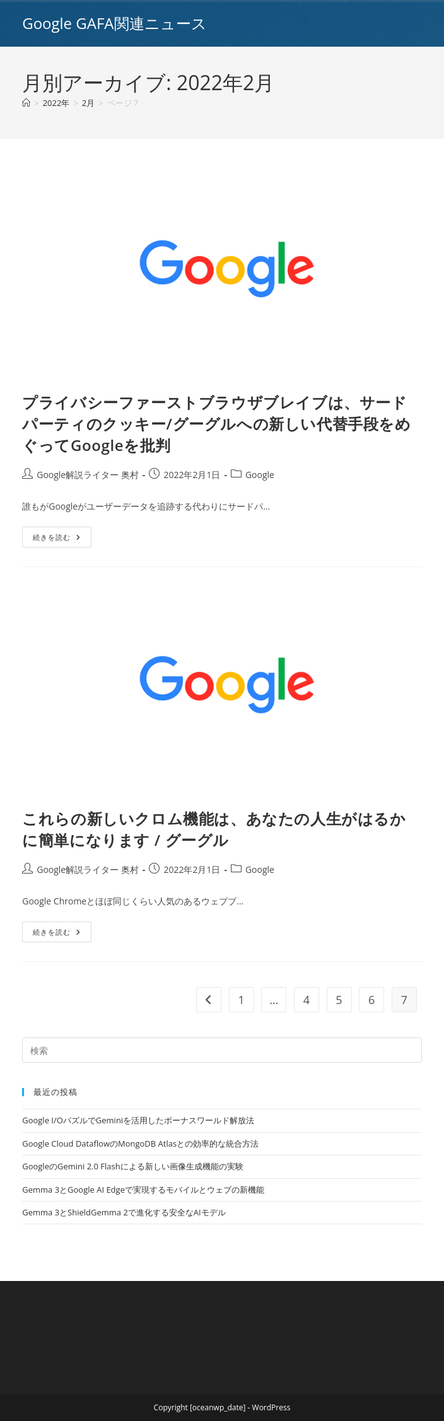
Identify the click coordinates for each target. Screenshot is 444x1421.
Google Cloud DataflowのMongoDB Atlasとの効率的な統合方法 (140, 1143)
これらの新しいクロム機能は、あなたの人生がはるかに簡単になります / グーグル (214, 829)
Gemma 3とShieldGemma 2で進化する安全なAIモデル (123, 1212)
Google (259, 475)
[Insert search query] (222, 1050)
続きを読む (62, 539)
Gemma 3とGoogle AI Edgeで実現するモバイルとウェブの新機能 (143, 1189)
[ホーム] (26, 102)
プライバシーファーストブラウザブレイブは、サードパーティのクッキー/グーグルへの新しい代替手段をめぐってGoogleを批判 (216, 423)
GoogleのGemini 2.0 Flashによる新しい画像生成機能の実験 (132, 1166)
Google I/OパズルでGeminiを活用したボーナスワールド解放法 (138, 1120)
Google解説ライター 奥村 (88, 475)
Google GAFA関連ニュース (114, 23)
